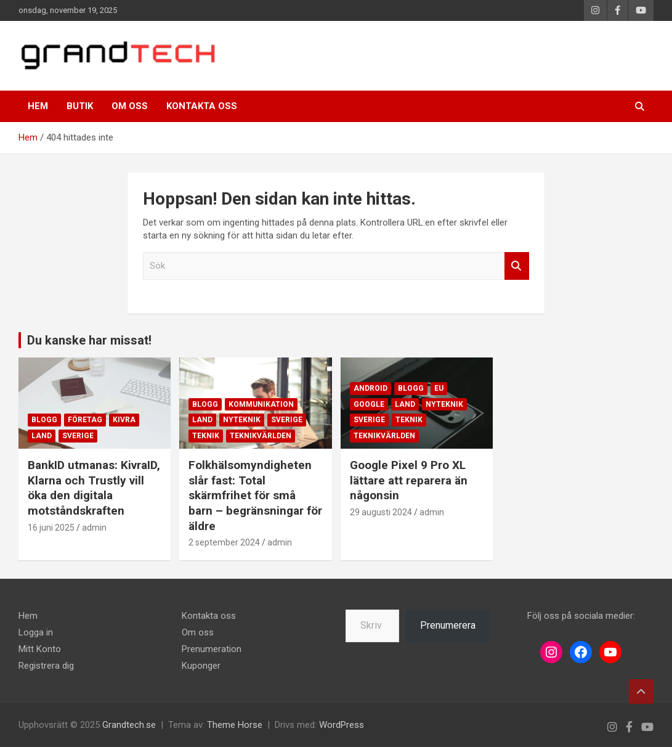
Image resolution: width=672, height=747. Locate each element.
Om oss (129, 106)
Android (370, 388)
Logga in (35, 632)
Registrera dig (46, 665)
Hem (38, 106)
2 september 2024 (224, 542)
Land (41, 435)
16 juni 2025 (51, 528)
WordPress (341, 724)
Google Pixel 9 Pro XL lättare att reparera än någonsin (409, 480)
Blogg (44, 419)
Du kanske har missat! (89, 340)
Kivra (124, 419)
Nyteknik (242, 419)
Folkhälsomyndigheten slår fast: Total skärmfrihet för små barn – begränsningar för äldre (255, 495)
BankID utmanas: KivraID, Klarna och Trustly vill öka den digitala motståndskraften (94, 488)
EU (438, 388)
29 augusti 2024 (381, 512)
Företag (85, 419)
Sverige (78, 435)
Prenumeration (211, 649)
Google (369, 404)
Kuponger (201, 665)
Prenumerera (448, 625)
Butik (80, 106)
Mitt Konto (39, 649)
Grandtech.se (129, 724)
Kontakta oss (201, 106)
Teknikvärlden (260, 435)
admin (94, 528)
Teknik (205, 435)
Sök (516, 266)
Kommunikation (261, 404)
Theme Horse (234, 724)
